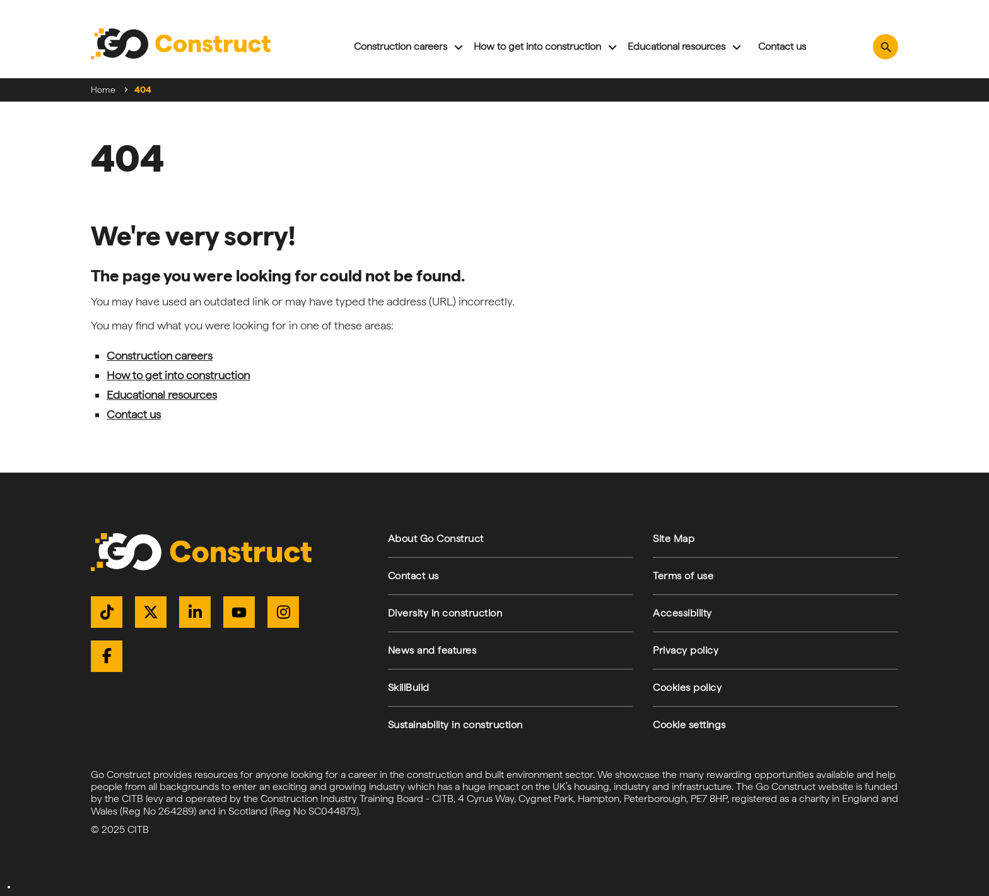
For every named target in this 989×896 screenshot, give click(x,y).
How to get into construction (537, 46)
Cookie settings (689, 725)
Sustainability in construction (455, 725)
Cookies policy (687, 687)
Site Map (673, 539)
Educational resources (676, 46)
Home (103, 90)
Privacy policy (685, 650)
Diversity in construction (445, 613)
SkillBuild (409, 687)
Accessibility (682, 613)
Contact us (782, 46)
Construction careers (400, 46)
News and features (432, 650)
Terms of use (683, 576)
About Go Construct (436, 539)
